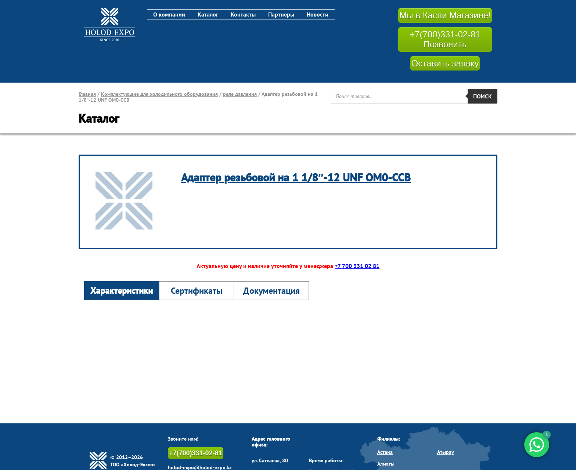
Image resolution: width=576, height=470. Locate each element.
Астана (385, 452)
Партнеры (281, 14)
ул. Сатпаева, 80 (270, 460)
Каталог (208, 14)
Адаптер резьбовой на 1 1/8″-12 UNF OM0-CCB (296, 177)
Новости (317, 14)
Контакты (243, 14)
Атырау (445, 452)
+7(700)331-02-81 (195, 453)
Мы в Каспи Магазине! (444, 15)
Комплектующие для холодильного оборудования (159, 94)
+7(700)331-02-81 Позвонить (445, 39)
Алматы (386, 463)
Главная (87, 94)
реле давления (240, 94)
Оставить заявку (445, 63)
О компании (169, 14)
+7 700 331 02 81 (357, 266)
